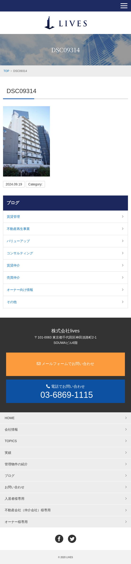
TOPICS (11, 441)
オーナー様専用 (16, 522)
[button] (123, 5)
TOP (6, 71)
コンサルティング (20, 253)
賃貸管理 (13, 216)
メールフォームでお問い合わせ (65, 364)
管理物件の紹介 (16, 464)
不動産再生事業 (18, 229)
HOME (10, 418)
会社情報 (11, 429)
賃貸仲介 (13, 265)
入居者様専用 (14, 498)
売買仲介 (13, 277)
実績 (8, 453)
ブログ (13, 202)
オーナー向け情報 (20, 290)
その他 (12, 302)
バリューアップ (18, 241)
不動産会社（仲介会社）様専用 (28, 510)
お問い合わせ (14, 487)
